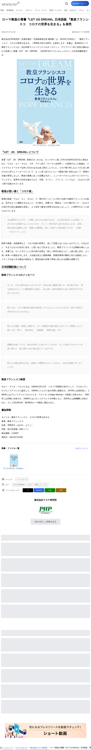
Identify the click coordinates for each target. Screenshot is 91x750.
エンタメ (19, 10)
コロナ (29, 485)
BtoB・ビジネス (55, 10)
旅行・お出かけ (70, 10)
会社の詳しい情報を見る (45, 522)
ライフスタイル (22, 479)
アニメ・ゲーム (41, 10)
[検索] (65, 3)
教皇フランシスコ (41, 485)
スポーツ (28, 10)
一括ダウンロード (81, 448)
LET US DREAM (18, 485)
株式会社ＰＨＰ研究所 (81, 32)
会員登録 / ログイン (79, 3)
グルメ (81, 10)
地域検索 (9, 10)
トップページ (6, 748)
